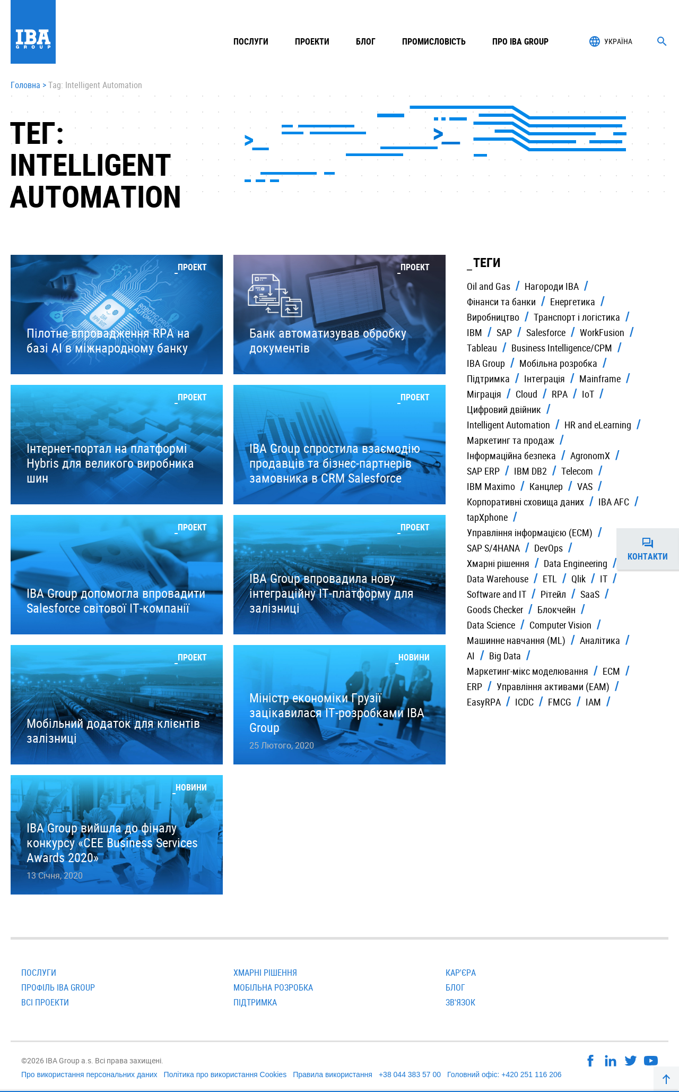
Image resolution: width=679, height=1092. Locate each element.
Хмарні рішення (265, 972)
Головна (25, 85)
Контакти (653, 549)
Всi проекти (45, 1002)
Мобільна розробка (273, 987)
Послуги (38, 972)
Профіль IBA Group (58, 987)
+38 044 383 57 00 (410, 1074)
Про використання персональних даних (89, 1074)
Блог (366, 41)
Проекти (312, 41)
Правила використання (332, 1074)
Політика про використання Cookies (224, 1074)
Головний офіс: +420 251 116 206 (504, 1074)
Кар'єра (461, 972)
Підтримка (255, 1002)
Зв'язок (460, 1002)
